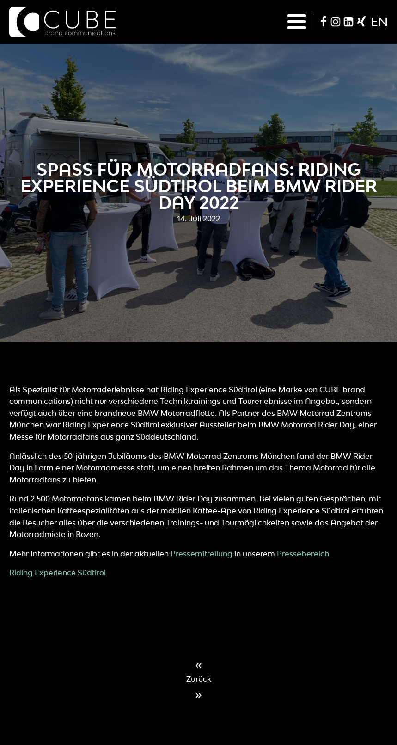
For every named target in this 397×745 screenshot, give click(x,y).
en (379, 21)
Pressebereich (303, 553)
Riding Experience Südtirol (57, 572)
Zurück (198, 679)
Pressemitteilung (201, 553)
